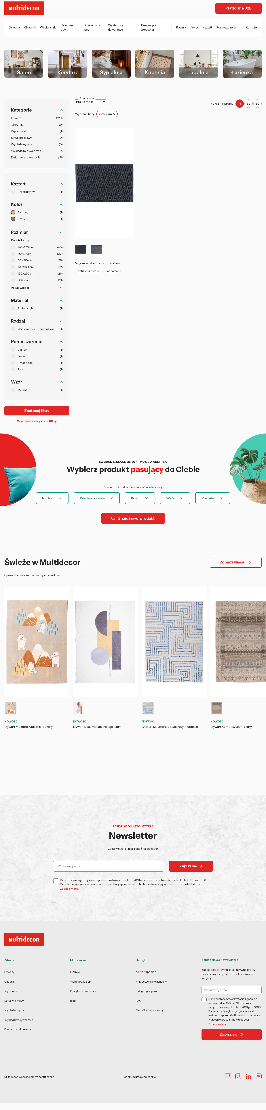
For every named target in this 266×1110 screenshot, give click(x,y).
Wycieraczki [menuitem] (48, 27)
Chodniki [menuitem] (30, 27)
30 (248, 103)
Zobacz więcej (69, 888)
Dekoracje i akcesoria (17, 1029)
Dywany (9, 972)
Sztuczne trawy (14, 1000)
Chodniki (9, 981)
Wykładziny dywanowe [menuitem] (116, 27)
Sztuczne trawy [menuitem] (67, 27)
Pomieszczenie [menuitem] (226, 27)
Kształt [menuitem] (207, 27)
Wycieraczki (12, 991)
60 (257, 103)
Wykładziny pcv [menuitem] (92, 27)
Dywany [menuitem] (14, 27)
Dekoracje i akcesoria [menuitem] (148, 27)
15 (239, 103)
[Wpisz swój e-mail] (108, 866)
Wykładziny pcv (14, 1010)
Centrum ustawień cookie (140, 1077)
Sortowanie (87, 98)
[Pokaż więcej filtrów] (37, 287)
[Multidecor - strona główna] (24, 8)
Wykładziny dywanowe (18, 1020)
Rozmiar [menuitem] (181, 27)
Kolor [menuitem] (194, 27)
